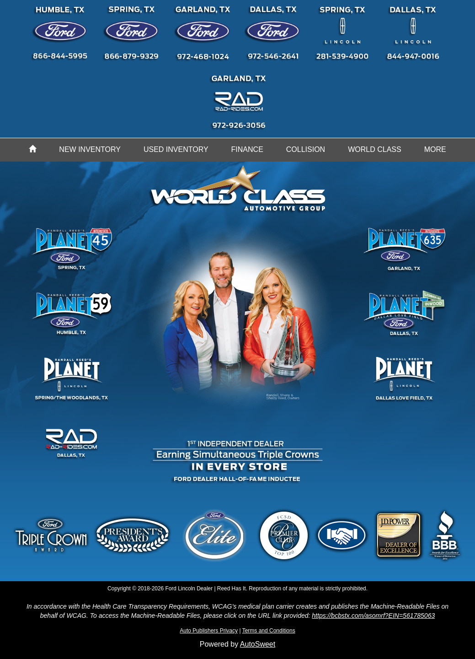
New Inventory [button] (90, 149)
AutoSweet (257, 644)
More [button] (435, 149)
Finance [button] (247, 149)
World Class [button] (374, 149)
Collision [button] (305, 149)
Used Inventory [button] (176, 149)
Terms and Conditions (268, 630)
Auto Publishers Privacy (209, 630)
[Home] (32, 149)
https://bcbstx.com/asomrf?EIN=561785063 (373, 615)
